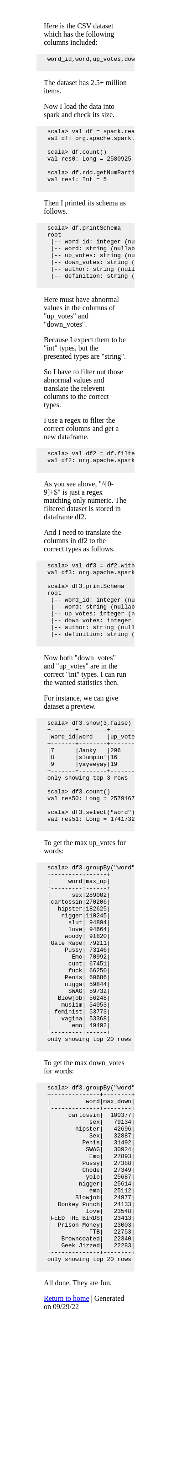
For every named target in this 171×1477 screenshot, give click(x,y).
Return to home (66, 1442)
